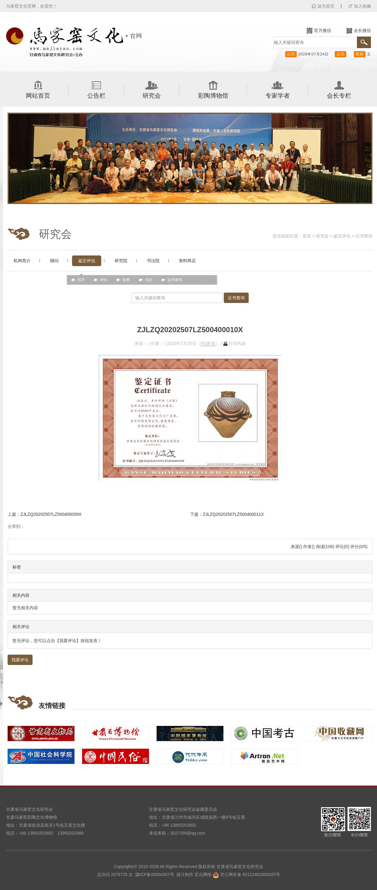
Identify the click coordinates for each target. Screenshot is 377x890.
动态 (148, 280)
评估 (103, 280)
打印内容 (234, 343)
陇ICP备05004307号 (154, 874)
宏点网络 (203, 874)
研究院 (121, 260)
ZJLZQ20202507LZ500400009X (50, 514)
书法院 (153, 260)
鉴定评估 (342, 236)
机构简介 (22, 260)
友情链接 (52, 705)
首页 (307, 236)
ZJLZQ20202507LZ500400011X (233, 514)
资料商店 (187, 260)
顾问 (54, 260)
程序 (81, 280)
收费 (126, 280)
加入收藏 (362, 6)
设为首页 (325, 6)
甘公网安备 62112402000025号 (246, 874)
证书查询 (363, 236)
